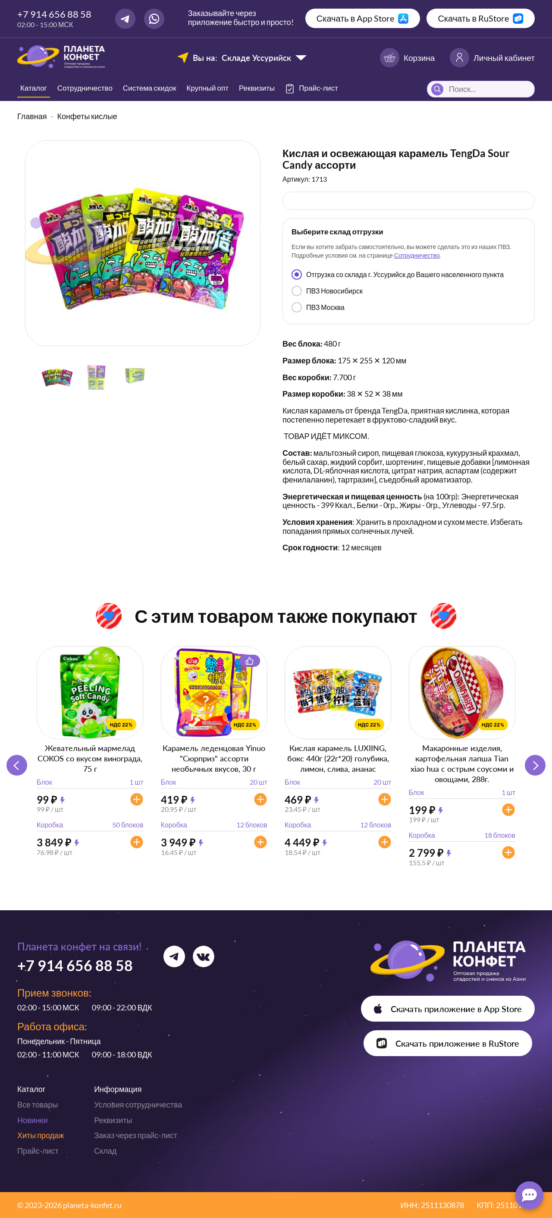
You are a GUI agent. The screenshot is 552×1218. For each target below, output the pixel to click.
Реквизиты (257, 87)
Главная (32, 116)
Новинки (32, 1120)
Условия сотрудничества (138, 1104)
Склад (105, 1150)
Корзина (407, 57)
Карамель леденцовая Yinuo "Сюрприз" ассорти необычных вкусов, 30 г (214, 758)
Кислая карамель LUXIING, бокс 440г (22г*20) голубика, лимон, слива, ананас (338, 758)
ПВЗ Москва (318, 307)
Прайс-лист (38, 1150)
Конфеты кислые (87, 116)
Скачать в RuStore (473, 18)
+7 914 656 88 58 (54, 14)
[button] (535, 765)
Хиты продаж (40, 1135)
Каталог (33, 87)
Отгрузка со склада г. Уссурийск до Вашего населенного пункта (398, 274)
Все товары (37, 1104)
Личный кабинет (492, 57)
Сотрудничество (85, 87)
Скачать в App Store (356, 18)
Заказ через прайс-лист (135, 1135)
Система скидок (149, 87)
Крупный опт (208, 87)
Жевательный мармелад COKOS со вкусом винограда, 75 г (90, 758)
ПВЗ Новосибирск (327, 291)
